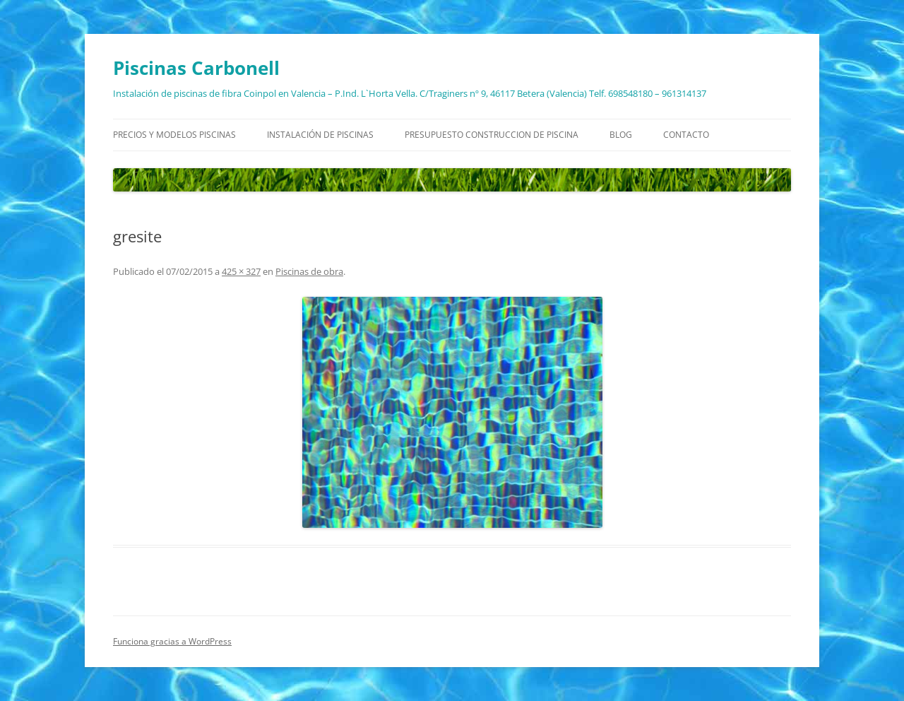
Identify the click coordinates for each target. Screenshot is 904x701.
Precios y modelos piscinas (174, 135)
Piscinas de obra (309, 271)
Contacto (686, 135)
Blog (620, 135)
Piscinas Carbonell (196, 68)
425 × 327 (241, 271)
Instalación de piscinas (320, 135)
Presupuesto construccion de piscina (491, 135)
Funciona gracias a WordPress (172, 641)
